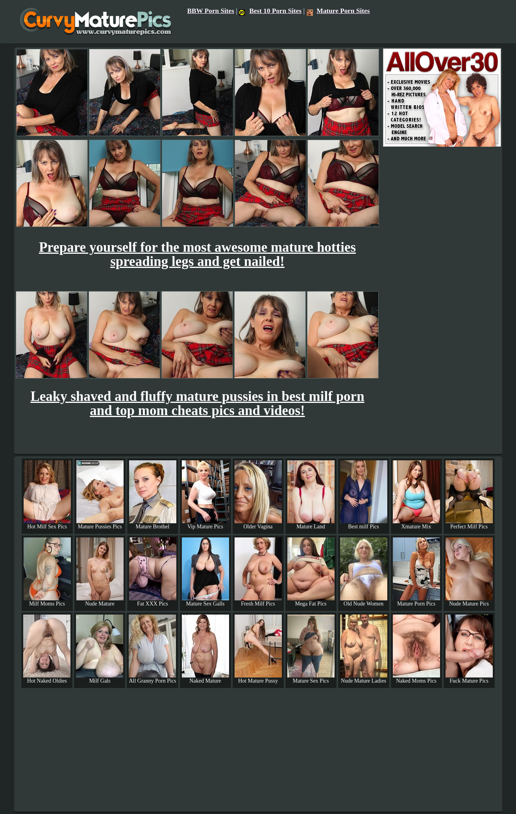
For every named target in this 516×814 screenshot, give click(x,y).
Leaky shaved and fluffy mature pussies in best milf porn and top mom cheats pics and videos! (197, 403)
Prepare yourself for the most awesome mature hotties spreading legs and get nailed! (197, 254)
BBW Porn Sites (211, 11)
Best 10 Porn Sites (270, 11)
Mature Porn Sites (338, 11)
